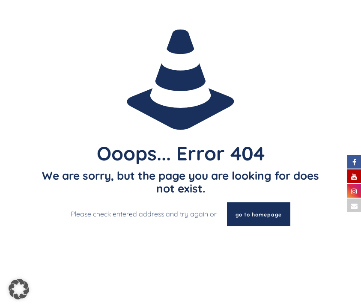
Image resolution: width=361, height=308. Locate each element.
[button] (19, 289)
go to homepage (259, 214)
